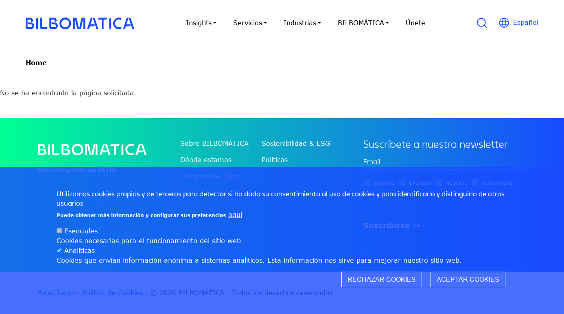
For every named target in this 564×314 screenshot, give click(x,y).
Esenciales (81, 231)
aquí (235, 214)
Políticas (275, 159)
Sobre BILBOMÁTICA (214, 143)
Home (36, 62)
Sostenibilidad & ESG (296, 143)
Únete (415, 22)
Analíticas (79, 250)
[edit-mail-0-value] (444, 161)
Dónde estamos (206, 159)
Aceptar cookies (468, 279)
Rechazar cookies (382, 279)
